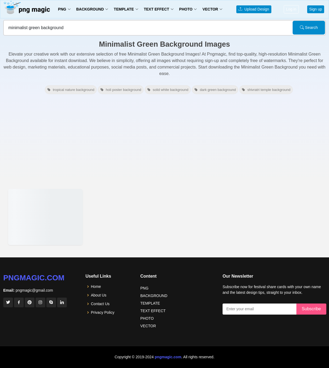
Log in (291, 9)
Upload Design (253, 9)
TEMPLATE (150, 303)
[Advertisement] (164, 141)
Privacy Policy (102, 312)
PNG (144, 288)
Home (96, 286)
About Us (98, 295)
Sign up (315, 9)
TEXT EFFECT (153, 311)
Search (309, 27)
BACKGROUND (153, 296)
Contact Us (100, 304)
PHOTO (147, 318)
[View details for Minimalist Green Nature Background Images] (45, 217)
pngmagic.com (33, 278)
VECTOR (148, 326)
